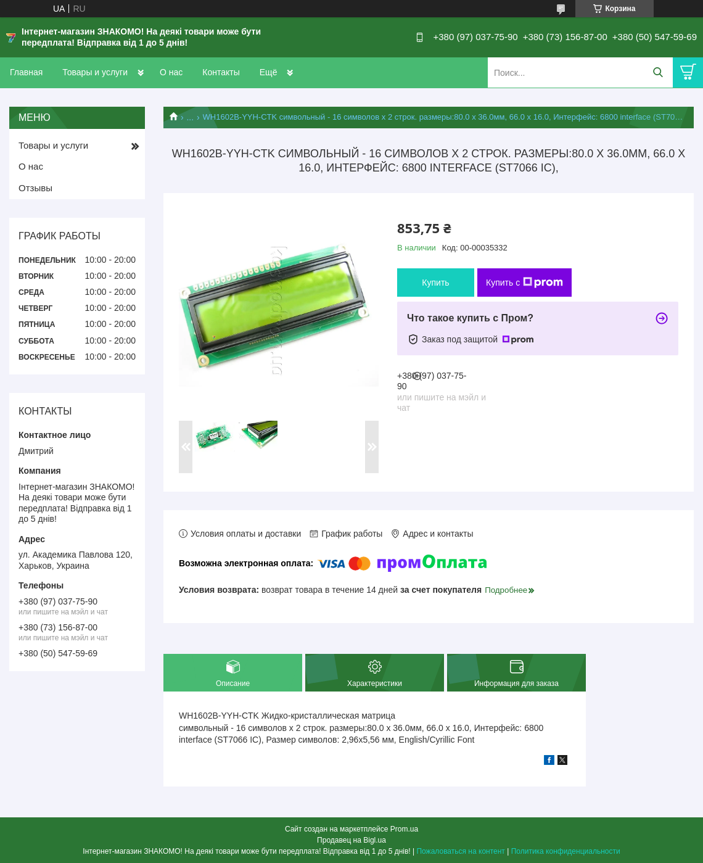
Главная (26, 72)
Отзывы (35, 188)
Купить (435, 282)
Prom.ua (404, 829)
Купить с (524, 282)
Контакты (220, 72)
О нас (171, 72)
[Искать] (658, 72)
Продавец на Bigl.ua (351, 840)
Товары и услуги (95, 72)
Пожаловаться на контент (460, 851)
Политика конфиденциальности (565, 851)
